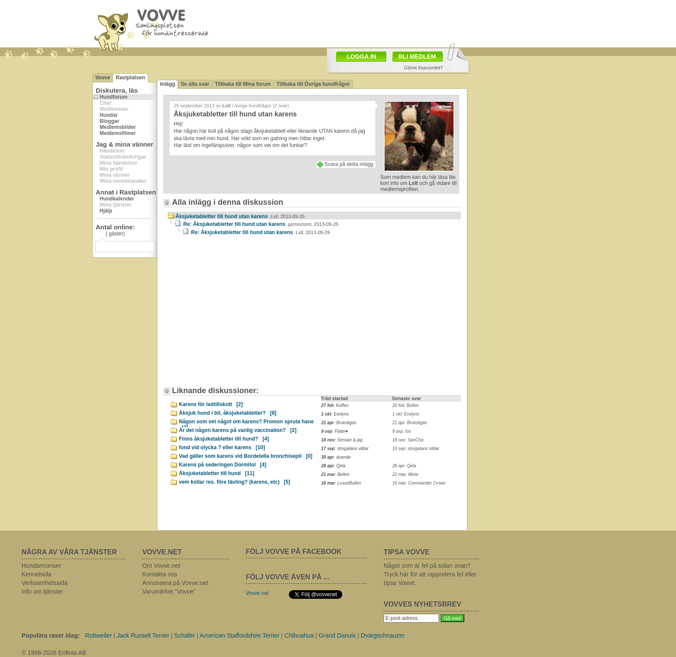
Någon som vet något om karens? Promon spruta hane (246, 423)
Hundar (109, 115)
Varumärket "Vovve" (168, 591)
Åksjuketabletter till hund (216, 473)
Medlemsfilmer (118, 133)
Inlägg (167, 84)
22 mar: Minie (405, 474)
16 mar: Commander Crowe (418, 483)
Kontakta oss (159, 574)
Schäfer (184, 635)
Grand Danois (337, 635)
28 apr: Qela (404, 465)
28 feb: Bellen (405, 405)
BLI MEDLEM (417, 56)
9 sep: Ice (401, 431)
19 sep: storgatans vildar (415, 448)
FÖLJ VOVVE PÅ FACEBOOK (293, 551)
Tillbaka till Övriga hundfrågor (313, 84)
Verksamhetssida (45, 582)
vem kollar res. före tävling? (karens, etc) (234, 482)
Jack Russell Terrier (143, 635)
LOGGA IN (361, 56)
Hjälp (106, 211)
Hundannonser (41, 565)
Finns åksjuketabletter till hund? (224, 439)
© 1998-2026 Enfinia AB (54, 652)
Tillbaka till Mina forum (243, 84)
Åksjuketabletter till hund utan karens (240, 216)
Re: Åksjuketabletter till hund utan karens (260, 224)
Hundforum (114, 97)
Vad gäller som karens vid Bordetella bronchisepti (245, 456)
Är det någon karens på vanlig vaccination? (238, 430)
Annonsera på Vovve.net (175, 582)
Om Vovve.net (161, 565)
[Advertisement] (241, 315)
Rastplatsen (130, 78)
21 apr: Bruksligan (409, 422)
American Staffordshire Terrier (239, 635)
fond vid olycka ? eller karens (222, 447)
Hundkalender (117, 199)
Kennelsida (36, 574)
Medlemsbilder (118, 127)
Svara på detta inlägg (349, 164)
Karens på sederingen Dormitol (222, 465)
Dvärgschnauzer (383, 635)
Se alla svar (195, 84)
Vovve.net (257, 593)
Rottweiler (98, 635)
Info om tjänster (42, 591)
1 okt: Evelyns (405, 414)
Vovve (102, 78)
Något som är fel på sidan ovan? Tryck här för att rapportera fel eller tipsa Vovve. (430, 574)
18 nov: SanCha (407, 440)
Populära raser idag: (51, 635)
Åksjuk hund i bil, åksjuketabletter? (227, 413)
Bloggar (109, 121)
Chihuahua (299, 635)
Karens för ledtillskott (211, 404)
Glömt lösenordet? (423, 67)
